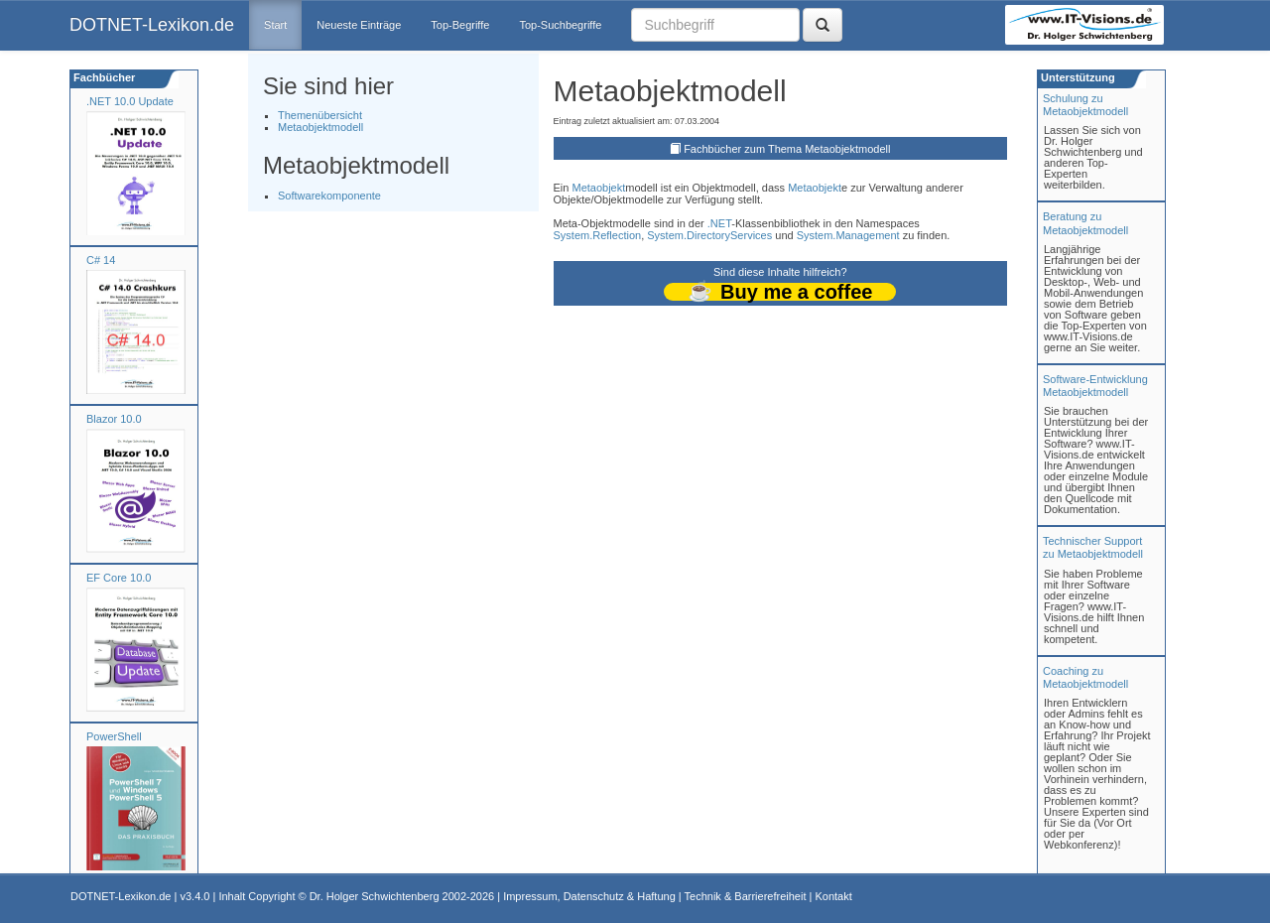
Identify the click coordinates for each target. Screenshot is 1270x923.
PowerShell (114, 736)
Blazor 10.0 (114, 419)
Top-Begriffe (460, 25)
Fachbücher (102, 77)
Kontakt (833, 896)
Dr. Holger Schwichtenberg (375, 896)
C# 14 (100, 260)
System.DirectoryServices (709, 235)
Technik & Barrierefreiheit (746, 896)
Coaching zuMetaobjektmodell (1085, 677)
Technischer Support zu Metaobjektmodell (1093, 547)
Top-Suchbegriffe (560, 25)
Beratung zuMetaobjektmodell (1085, 222)
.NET (719, 223)
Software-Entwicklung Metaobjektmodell (1095, 385)
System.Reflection (598, 235)
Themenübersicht (320, 115)
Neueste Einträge (359, 25)
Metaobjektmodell (320, 127)
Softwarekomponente (329, 195)
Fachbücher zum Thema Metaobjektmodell (787, 149)
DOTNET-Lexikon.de (151, 25)
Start (275, 25)
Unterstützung (1076, 77)
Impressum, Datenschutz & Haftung (589, 896)
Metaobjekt (598, 188)
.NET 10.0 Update (130, 101)
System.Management (848, 235)
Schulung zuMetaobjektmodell (1085, 104)
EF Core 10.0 (118, 578)
